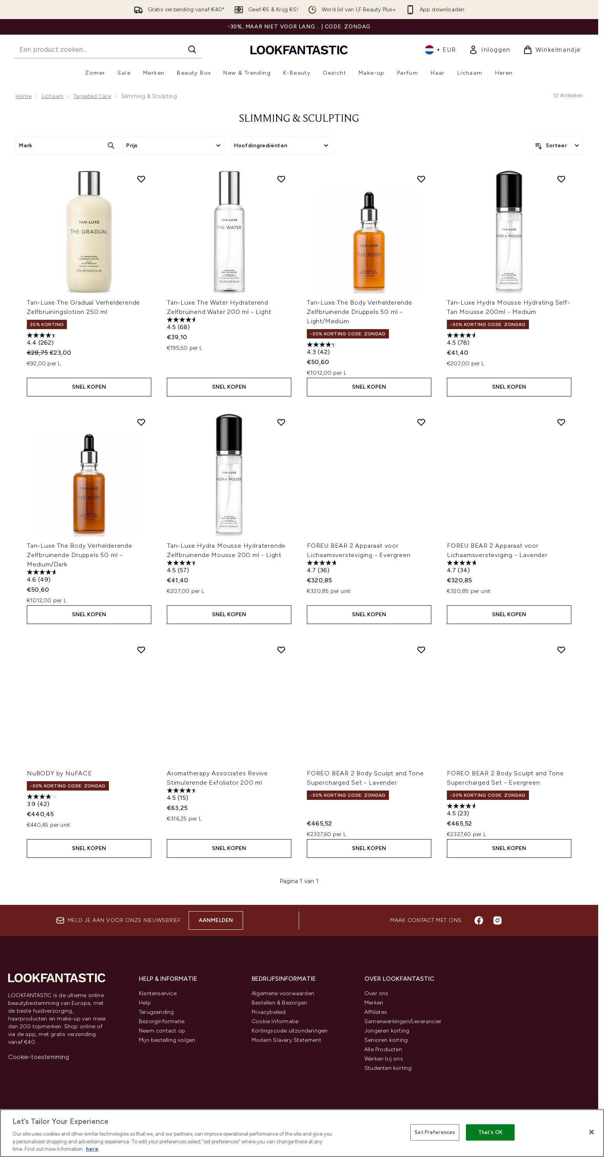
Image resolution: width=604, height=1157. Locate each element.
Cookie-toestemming (38, 1057)
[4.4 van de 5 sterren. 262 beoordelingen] (43, 339)
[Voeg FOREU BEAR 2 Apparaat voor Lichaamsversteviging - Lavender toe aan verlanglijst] (561, 422)
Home (24, 96)
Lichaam (52, 96)
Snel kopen (89, 387)
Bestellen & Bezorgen (279, 1002)
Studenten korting (387, 1068)
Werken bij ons (383, 1058)
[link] (489, 50)
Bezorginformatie (161, 1021)
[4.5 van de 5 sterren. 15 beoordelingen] (183, 795)
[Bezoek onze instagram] (497, 920)
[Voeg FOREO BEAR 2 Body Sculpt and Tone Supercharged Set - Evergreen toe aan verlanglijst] (561, 649)
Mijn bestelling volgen (167, 1040)
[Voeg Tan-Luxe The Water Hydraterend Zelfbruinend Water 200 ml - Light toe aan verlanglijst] (281, 179)
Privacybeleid (269, 1012)
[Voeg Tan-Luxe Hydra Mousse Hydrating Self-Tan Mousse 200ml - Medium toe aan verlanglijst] (561, 179)
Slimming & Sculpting (299, 119)
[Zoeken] (192, 49)
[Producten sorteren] (558, 145)
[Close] (591, 1132)
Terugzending (156, 1012)
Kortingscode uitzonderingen (289, 1030)
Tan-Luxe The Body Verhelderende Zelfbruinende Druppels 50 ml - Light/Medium (359, 312)
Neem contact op (162, 1030)
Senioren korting (386, 1040)
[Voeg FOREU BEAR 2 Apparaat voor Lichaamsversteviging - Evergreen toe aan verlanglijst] (421, 422)
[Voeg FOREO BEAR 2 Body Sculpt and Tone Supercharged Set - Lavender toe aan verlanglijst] (421, 649)
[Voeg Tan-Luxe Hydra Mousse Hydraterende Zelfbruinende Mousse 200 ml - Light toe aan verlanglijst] (281, 422)
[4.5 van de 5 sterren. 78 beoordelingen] (463, 339)
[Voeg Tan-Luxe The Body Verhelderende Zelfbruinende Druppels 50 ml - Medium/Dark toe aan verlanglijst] (141, 422)
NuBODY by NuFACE (59, 773)
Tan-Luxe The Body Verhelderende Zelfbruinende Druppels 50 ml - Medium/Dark (79, 555)
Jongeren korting (386, 1030)
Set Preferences (435, 1132)
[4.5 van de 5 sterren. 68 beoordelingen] (183, 324)
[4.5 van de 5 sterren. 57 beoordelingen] (183, 567)
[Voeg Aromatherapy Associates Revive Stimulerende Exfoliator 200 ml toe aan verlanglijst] (281, 649)
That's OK (490, 1132)
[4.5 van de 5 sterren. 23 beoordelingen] (463, 810)
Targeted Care (92, 96)
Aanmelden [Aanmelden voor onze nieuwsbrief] (216, 920)
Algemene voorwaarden (283, 993)
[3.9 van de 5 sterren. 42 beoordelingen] (43, 801)
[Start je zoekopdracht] (108, 49)
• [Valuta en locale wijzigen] (440, 49)
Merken (373, 1002)
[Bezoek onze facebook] (478, 920)
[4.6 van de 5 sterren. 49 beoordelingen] (43, 576)
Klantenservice (158, 993)
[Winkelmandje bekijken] (552, 50)
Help (145, 1002)
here (92, 1149)
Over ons (376, 993)
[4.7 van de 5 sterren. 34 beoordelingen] (463, 567)
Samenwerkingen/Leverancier (402, 1021)
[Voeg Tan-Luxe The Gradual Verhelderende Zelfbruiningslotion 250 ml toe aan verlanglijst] (141, 179)
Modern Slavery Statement (286, 1040)
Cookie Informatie (275, 1021)
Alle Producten (383, 1049)
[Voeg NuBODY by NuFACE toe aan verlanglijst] (141, 649)
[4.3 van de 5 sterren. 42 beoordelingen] (323, 349)
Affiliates (375, 1012)
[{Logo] (299, 49)
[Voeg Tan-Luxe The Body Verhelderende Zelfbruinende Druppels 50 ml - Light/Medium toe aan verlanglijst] (421, 179)
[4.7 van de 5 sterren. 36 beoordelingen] (323, 567)
